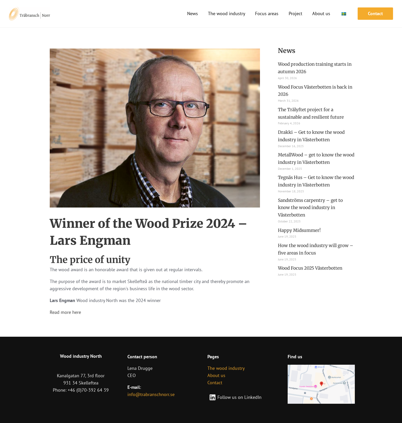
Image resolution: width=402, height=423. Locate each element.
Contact (214, 383)
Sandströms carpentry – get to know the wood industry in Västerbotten (312, 207)
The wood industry (226, 368)
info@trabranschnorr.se (151, 394)
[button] (375, 13)
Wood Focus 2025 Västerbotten (312, 268)
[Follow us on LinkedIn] (235, 397)
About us (216, 375)
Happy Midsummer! (300, 230)
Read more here (65, 312)
